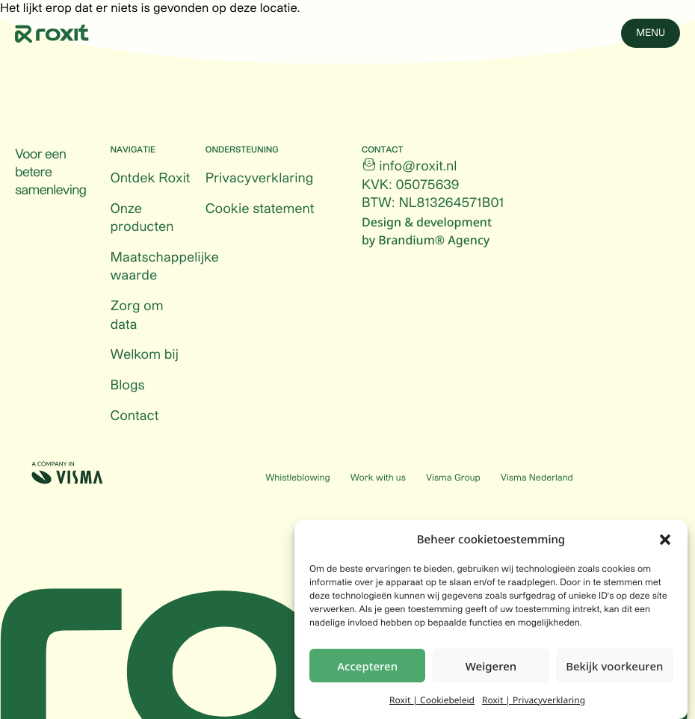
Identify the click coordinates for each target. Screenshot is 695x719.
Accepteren (367, 667)
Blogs (127, 385)
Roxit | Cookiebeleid (432, 702)
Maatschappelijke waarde (164, 267)
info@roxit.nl (418, 166)
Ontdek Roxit (150, 178)
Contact (134, 416)
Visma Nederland (537, 478)
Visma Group (453, 478)
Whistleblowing (297, 478)
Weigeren (491, 667)
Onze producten (141, 219)
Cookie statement (260, 209)
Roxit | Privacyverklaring (533, 702)
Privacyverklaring (259, 178)
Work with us (378, 478)
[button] (665, 541)
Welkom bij (144, 355)
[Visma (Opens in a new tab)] (67, 472)
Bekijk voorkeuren (614, 667)
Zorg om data (136, 316)
